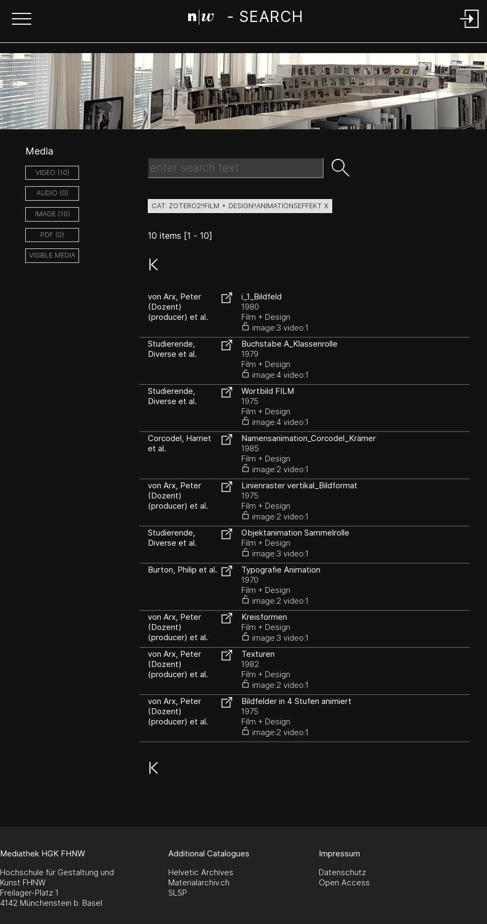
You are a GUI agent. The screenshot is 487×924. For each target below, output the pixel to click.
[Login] (470, 29)
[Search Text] (236, 168)
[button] (21, 20)
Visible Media (52, 255)
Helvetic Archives (200, 872)
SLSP (177, 893)
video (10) (52, 172)
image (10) (52, 214)
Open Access (344, 882)
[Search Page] (245, 19)
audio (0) (52, 193)
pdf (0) (52, 235)
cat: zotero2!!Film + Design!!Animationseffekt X (240, 206)
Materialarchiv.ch (199, 882)
